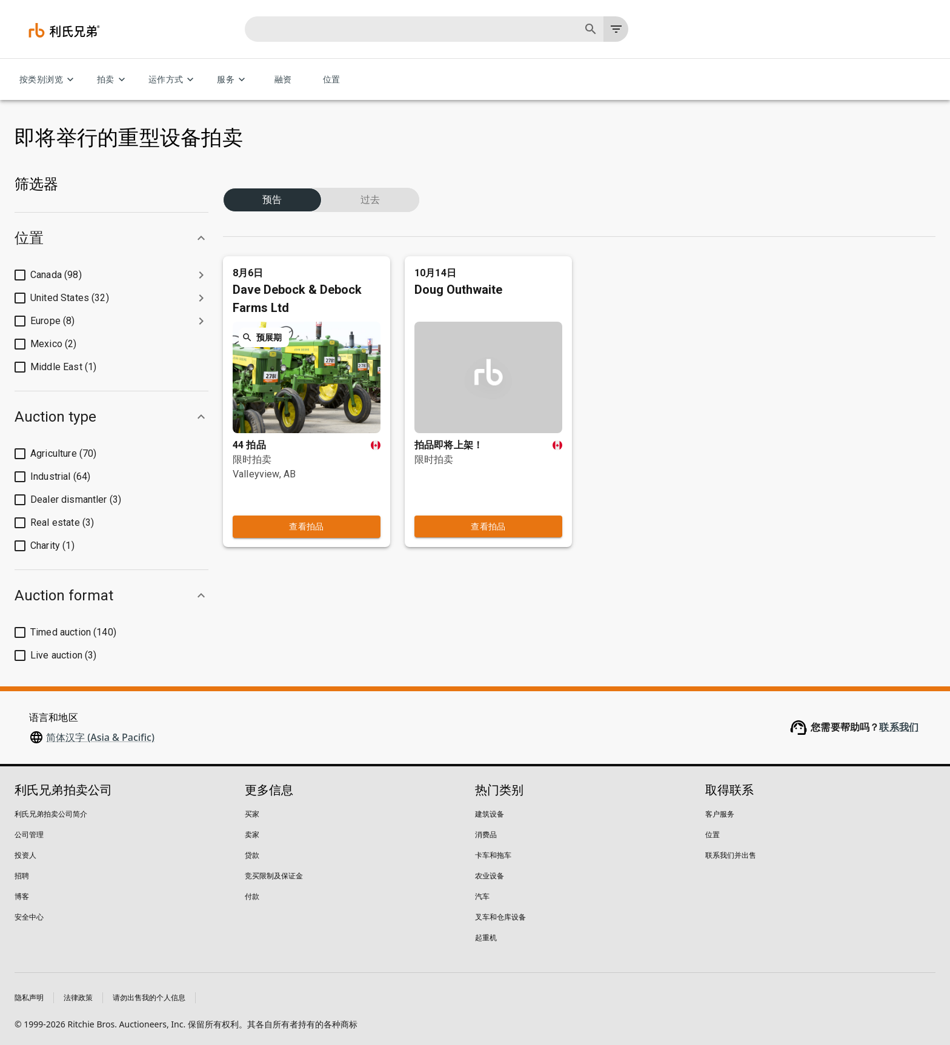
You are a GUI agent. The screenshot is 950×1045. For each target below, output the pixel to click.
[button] (111, 238)
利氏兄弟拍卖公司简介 (51, 814)
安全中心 (29, 917)
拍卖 (113, 79)
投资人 (25, 855)
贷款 (252, 855)
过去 (370, 185)
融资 (283, 79)
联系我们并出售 (730, 855)
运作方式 (173, 79)
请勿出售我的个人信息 (149, 997)
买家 (252, 814)
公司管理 (29, 834)
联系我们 (898, 727)
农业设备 (489, 876)
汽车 (482, 896)
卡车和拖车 (493, 855)
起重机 (486, 937)
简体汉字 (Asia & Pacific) (100, 737)
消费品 (486, 834)
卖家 (252, 834)
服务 (233, 79)
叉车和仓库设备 (500, 917)
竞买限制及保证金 (274, 876)
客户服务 (719, 814)
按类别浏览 (48, 79)
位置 (331, 79)
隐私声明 (29, 997)
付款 (252, 896)
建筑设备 (489, 814)
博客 (22, 896)
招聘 (22, 876)
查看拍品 (306, 502)
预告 (272, 185)
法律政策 (78, 997)
